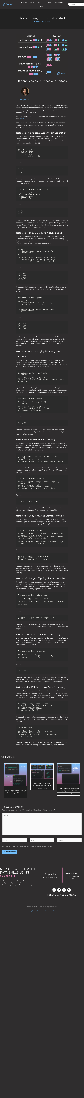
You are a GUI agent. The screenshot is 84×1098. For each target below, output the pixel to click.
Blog (32, 2)
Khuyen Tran (25, 100)
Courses (48, 2)
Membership (59, 2)
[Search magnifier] (82, 4)
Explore (24, 2)
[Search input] (75, 4)
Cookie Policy (52, 911)
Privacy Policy (32, 911)
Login (42, 6)
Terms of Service (42, 911)
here (22, 118)
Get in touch (72, 873)
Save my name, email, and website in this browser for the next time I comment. (28, 846)
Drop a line (50, 874)
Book (39, 2)
